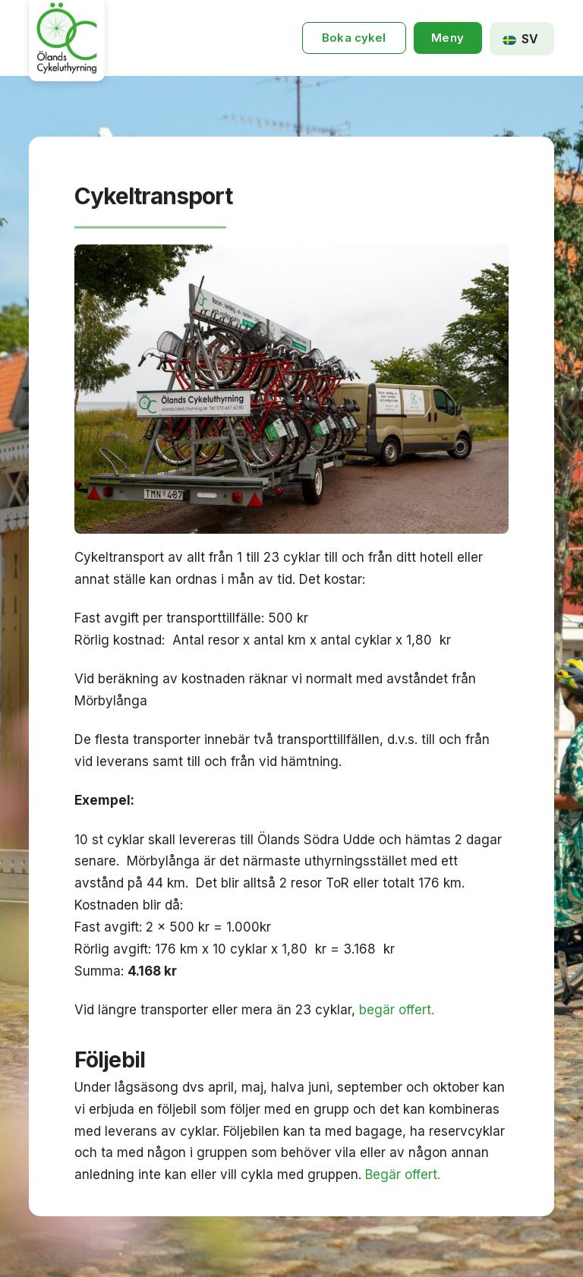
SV (520, 38)
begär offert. (396, 1009)
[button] (448, 38)
